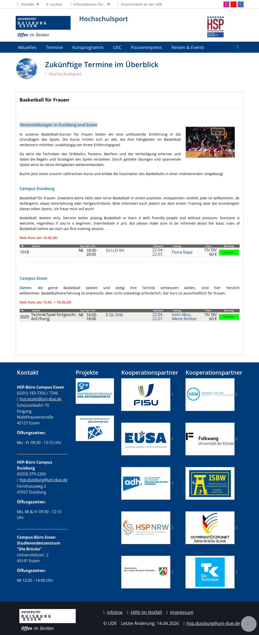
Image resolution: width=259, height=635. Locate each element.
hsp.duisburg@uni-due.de (43, 480)
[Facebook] (241, 4)
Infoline (113, 612)
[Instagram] (226, 4)
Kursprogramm (88, 47)
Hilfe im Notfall (144, 612)
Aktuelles (27, 47)
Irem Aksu (181, 314)
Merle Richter (184, 318)
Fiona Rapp (182, 252)
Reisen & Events (188, 47)
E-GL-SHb (114, 315)
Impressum (180, 612)
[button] (27, 4)
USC (117, 47)
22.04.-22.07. (158, 252)
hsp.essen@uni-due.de (41, 399)
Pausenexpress (146, 47)
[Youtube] (233, 4)
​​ (145, 483)
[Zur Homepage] (43, 27)
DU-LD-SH (115, 250)
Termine (54, 47)
